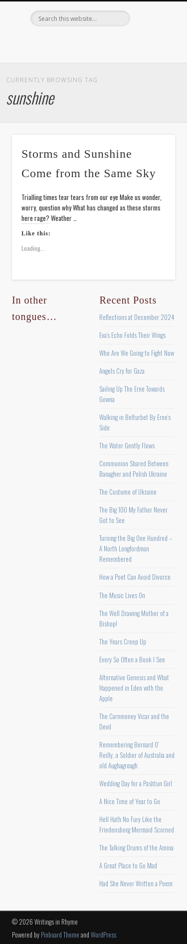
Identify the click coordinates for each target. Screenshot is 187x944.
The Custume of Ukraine (128, 492)
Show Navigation (151, 89)
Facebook (51, 43)
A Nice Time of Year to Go (129, 801)
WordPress (103, 935)
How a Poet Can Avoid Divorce (135, 577)
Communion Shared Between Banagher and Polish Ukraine (134, 468)
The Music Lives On (122, 595)
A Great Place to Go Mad (128, 865)
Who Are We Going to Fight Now (136, 353)
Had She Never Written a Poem (136, 883)
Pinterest (92, 43)
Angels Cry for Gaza (122, 371)
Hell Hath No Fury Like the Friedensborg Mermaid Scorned (136, 824)
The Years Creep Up (122, 641)
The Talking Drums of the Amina (136, 847)
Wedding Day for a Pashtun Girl (135, 783)
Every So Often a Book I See (132, 659)
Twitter (72, 43)
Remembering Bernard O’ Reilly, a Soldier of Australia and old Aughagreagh (137, 754)
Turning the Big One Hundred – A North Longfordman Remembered (135, 548)
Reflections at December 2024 (137, 317)
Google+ (133, 43)
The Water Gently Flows (127, 445)
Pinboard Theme (60, 935)
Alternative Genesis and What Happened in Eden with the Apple (134, 687)
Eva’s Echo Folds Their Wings (132, 335)
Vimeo (113, 43)
